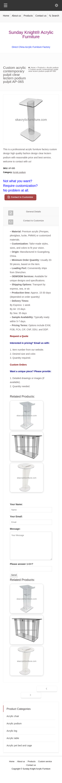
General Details (24, 213)
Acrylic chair (13, 716)
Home (6, 15)
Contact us (40, 15)
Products (28, 15)
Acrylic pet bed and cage (19, 745)
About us (16, 15)
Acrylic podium (19, 172)
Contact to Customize (22, 197)
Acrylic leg (12, 731)
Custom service (45, 761)
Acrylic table (13, 738)
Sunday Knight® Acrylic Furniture (31, 34)
